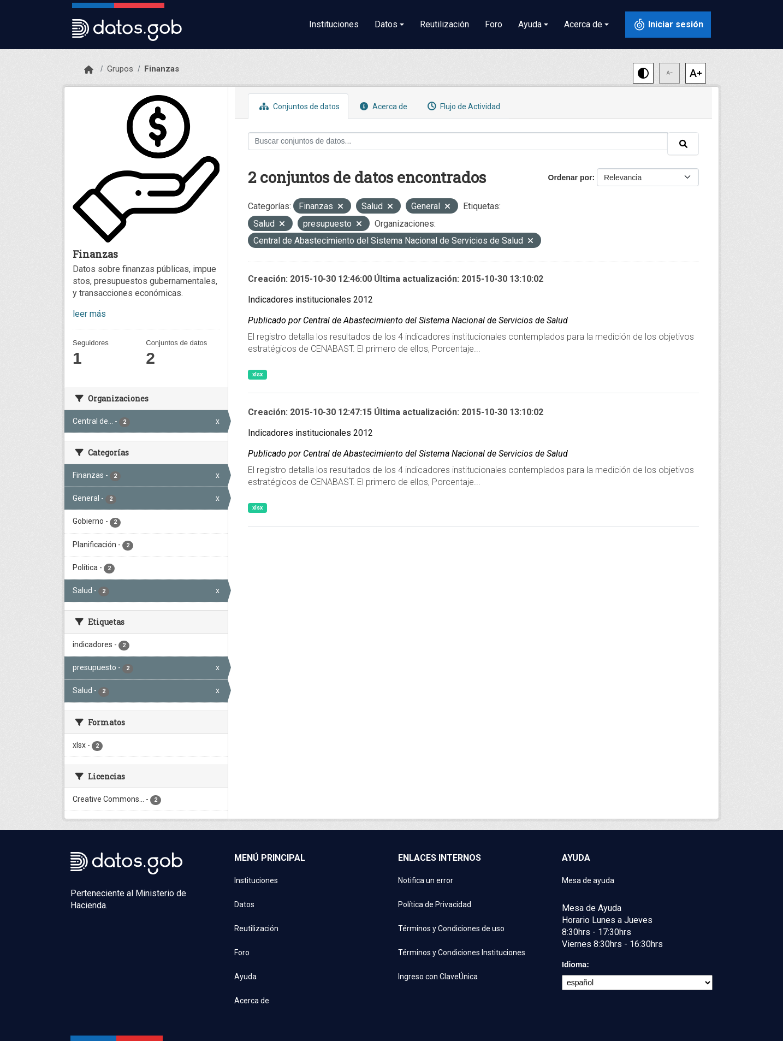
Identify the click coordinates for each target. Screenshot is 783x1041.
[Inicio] (88, 70)
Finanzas (161, 69)
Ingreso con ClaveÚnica (438, 976)
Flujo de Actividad (462, 106)
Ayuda (245, 976)
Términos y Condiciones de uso (451, 928)
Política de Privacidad (434, 904)
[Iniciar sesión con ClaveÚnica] (668, 24)
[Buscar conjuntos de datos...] (458, 141)
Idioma (574, 964)
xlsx (257, 374)
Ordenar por (570, 177)
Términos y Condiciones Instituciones (461, 952)
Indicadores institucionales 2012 (310, 299)
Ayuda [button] (530, 24)
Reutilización (444, 24)
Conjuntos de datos (298, 106)
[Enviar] (683, 143)
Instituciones (334, 24)
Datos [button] (386, 24)
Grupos (120, 69)
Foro (493, 24)
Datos (244, 904)
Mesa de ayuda (588, 880)
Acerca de (382, 106)
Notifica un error (425, 880)
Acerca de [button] (583, 24)
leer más (89, 314)
